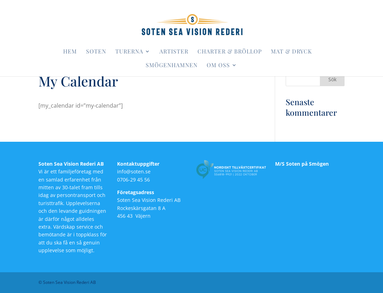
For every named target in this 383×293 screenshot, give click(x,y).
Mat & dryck (291, 52)
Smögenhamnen (171, 66)
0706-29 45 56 (133, 179)
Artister (173, 52)
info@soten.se (134, 171)
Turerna (129, 52)
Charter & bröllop (229, 52)
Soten (96, 52)
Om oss (218, 66)
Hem (70, 52)
